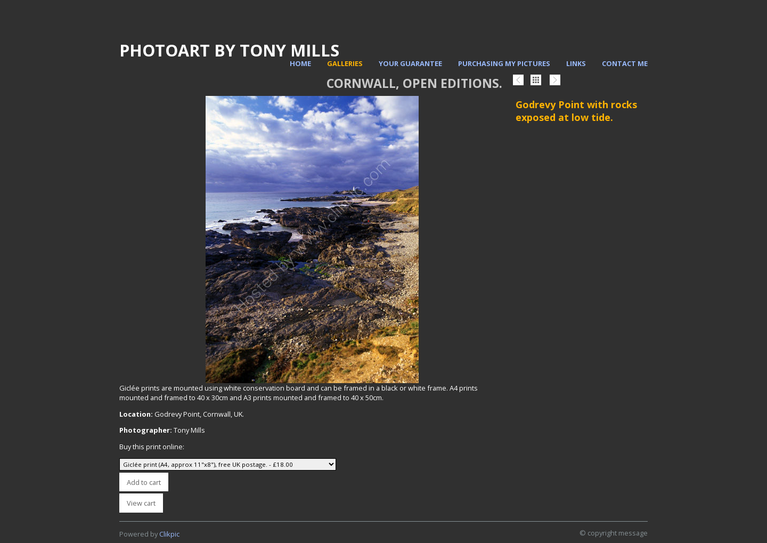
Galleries (345, 63)
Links (576, 63)
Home (300, 63)
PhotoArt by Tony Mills (229, 50)
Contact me (625, 63)
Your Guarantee (410, 63)
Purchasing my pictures (504, 63)
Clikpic (169, 534)
